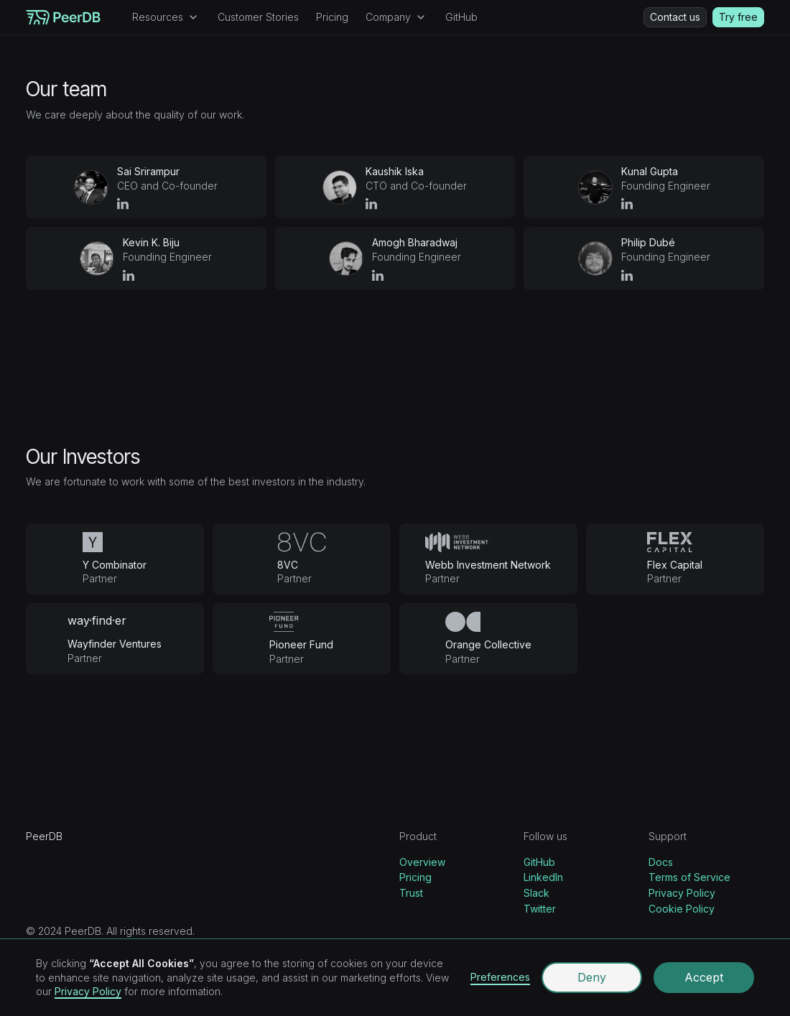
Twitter (540, 909)
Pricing (332, 17)
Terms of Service (689, 877)
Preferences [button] (500, 977)
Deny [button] (591, 977)
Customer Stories (258, 17)
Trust (411, 893)
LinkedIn (543, 877)
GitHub (461, 17)
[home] (63, 17)
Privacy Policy (682, 893)
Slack (536, 893)
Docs (661, 862)
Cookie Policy (682, 909)
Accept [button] (703, 977)
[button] (166, 17)
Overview (422, 862)
